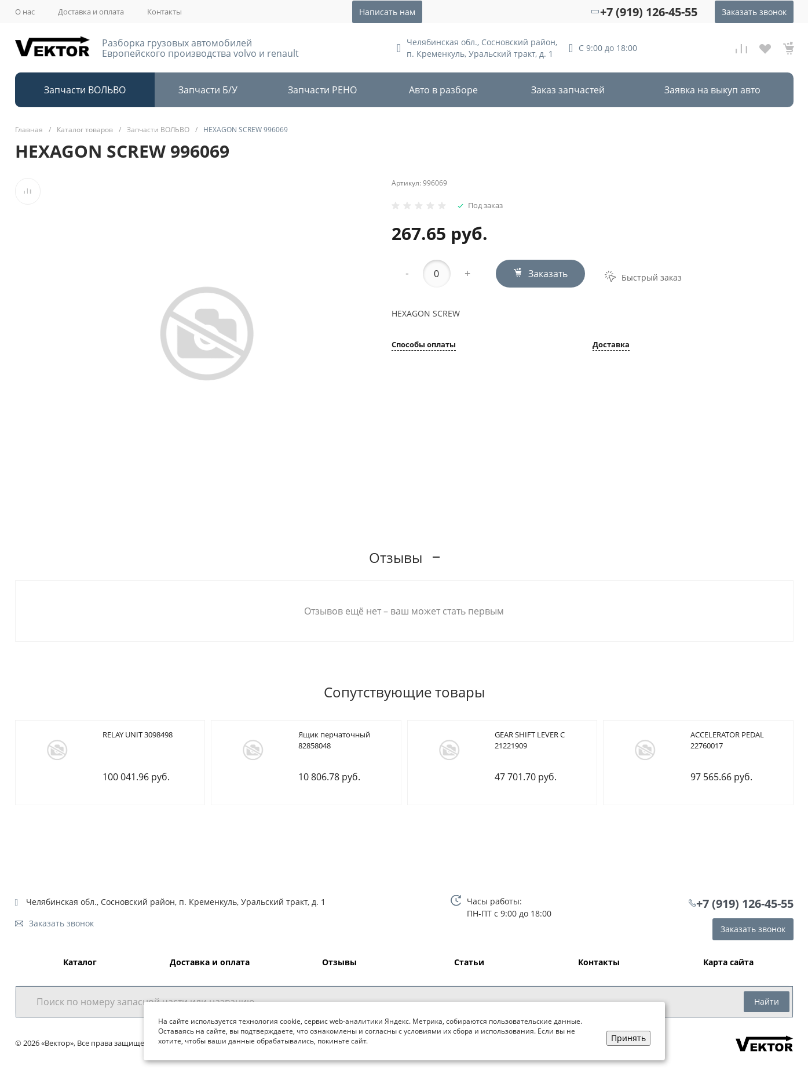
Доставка (611, 345)
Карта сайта (728, 963)
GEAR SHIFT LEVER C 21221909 (530, 740)
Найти (766, 1001)
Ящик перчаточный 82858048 (334, 740)
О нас (25, 11)
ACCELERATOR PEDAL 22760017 (727, 740)
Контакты (164, 11)
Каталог (80, 963)
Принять (628, 1037)
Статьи (469, 963)
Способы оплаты (424, 345)
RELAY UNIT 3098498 (138, 734)
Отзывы (339, 963)
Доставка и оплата (91, 11)
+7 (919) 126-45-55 (648, 12)
